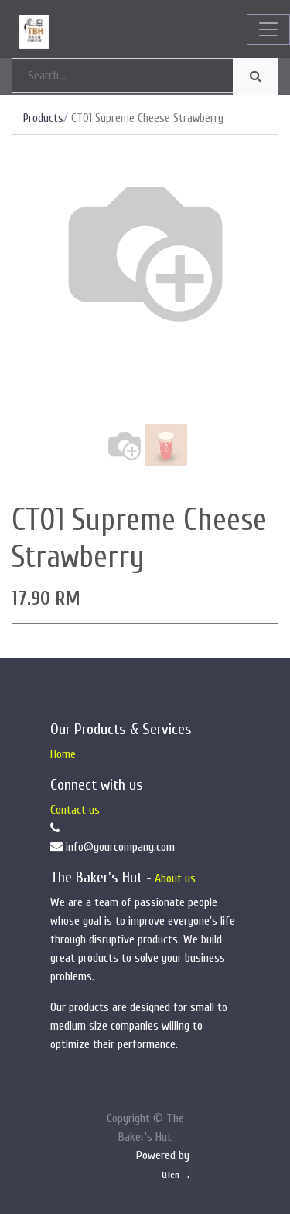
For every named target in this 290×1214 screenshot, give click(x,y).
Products (43, 118)
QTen (170, 1174)
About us (175, 878)
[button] (32, 304)
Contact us (75, 810)
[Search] (255, 76)
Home (63, 754)
